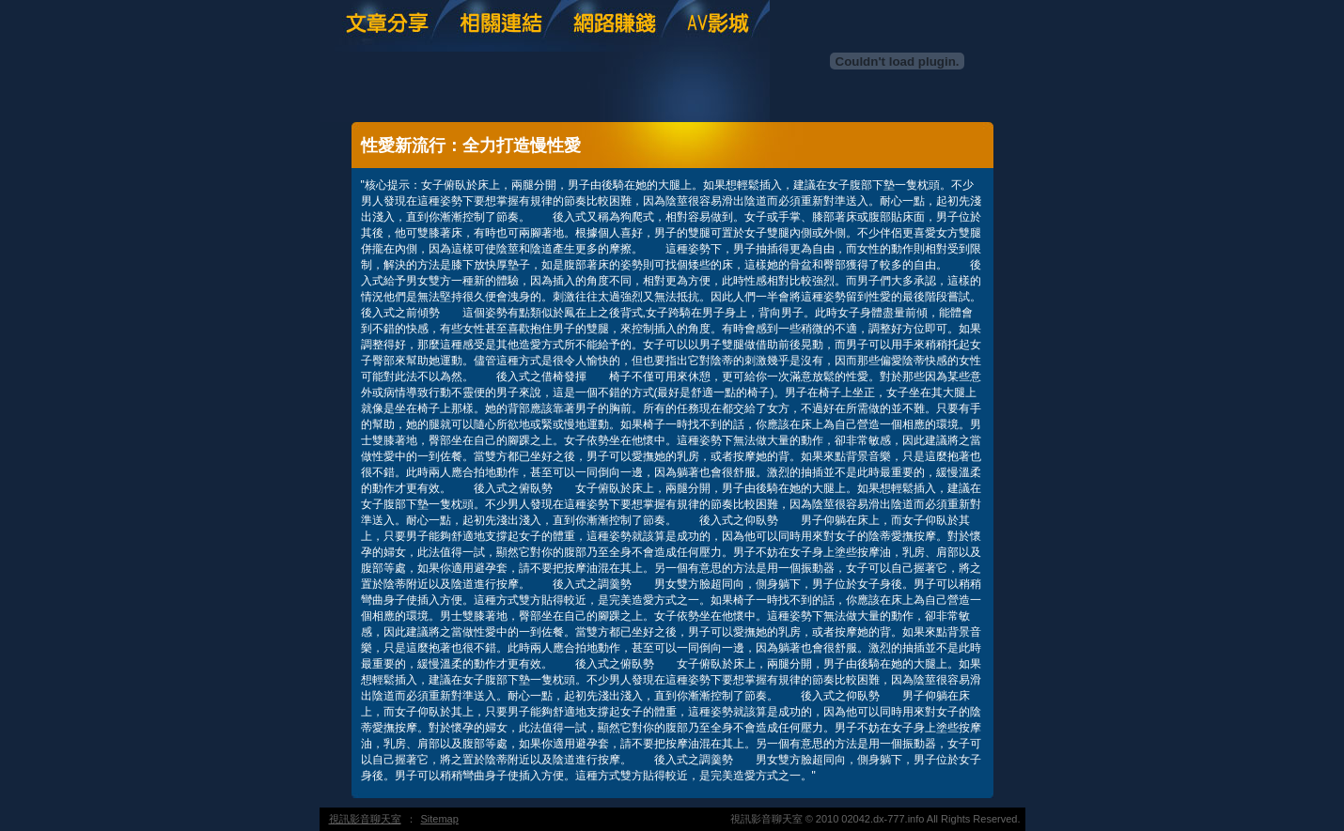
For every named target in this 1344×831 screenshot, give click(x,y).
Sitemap (440, 818)
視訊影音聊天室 (365, 818)
